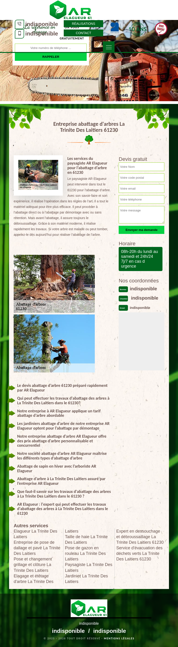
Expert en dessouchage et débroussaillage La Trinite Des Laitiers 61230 (140, 537)
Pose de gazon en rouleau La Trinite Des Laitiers (85, 553)
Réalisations (83, 24)
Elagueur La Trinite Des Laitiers (35, 534)
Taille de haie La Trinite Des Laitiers (86, 539)
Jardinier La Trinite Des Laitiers (86, 579)
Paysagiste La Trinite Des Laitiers (88, 567)
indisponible (41, 24)
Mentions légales (119, 638)
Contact (83, 33)
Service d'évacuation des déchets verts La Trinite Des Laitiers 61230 (139, 553)
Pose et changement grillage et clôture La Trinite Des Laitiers (33, 565)
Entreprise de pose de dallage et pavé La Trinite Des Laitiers (37, 548)
